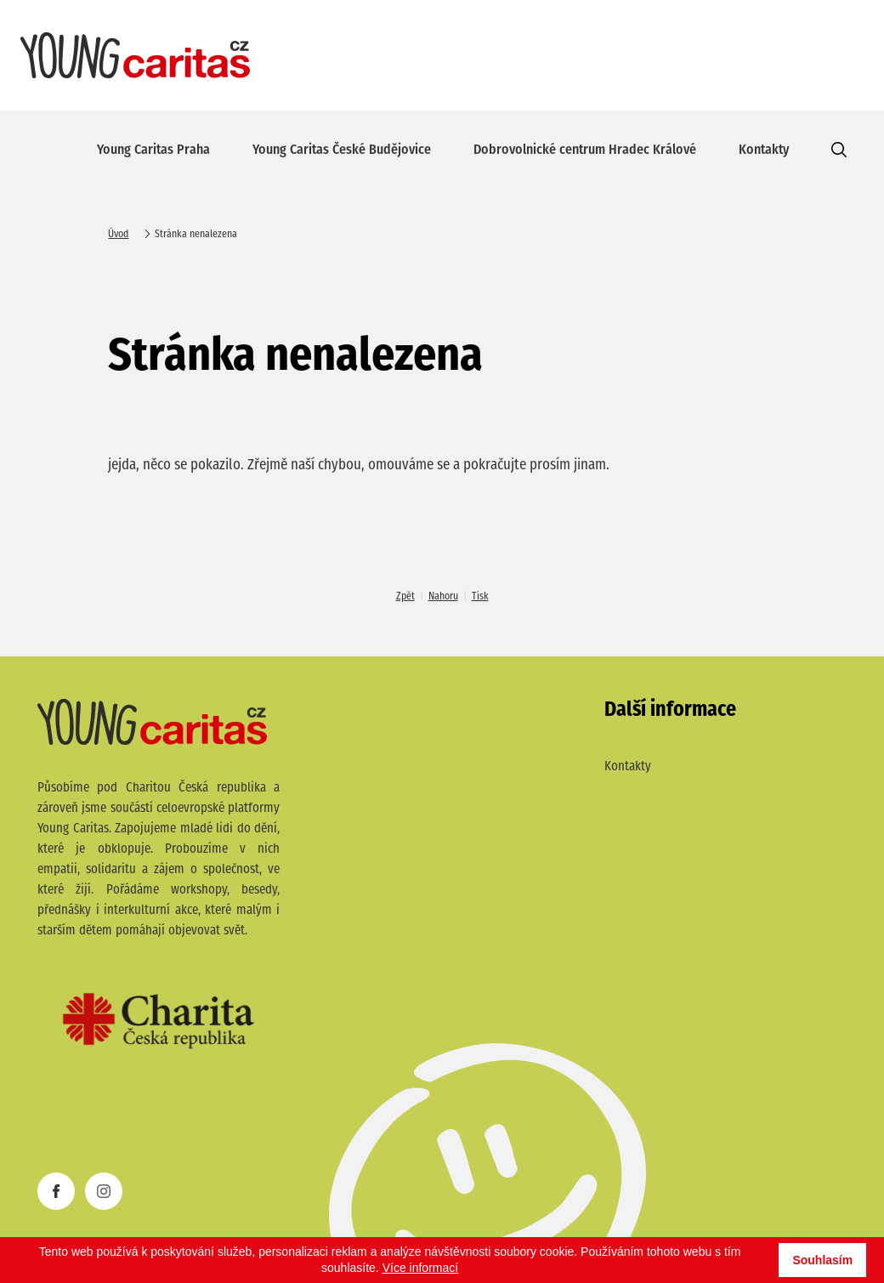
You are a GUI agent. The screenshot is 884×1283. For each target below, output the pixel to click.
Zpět (405, 597)
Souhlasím (822, 1260)
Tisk (480, 597)
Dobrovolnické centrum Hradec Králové (584, 150)
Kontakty (764, 150)
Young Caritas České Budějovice (341, 150)
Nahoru (443, 597)
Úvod (118, 235)
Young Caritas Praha (153, 150)
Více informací (420, 1267)
